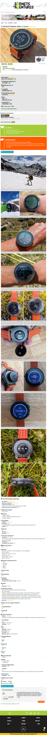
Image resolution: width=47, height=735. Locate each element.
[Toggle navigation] (2, 12)
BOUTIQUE (23, 724)
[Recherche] (24, 12)
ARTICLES (9, 720)
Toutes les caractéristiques (9, 108)
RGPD (38, 724)
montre (13, 122)
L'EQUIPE (38, 717)
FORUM (23, 720)
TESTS (8, 724)
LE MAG (8, 717)
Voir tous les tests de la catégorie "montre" (10, 703)
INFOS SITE (37, 720)
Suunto (26, 26)
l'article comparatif (8, 69)
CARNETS (23, 717)
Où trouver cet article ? (7, 152)
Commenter (41, 701)
